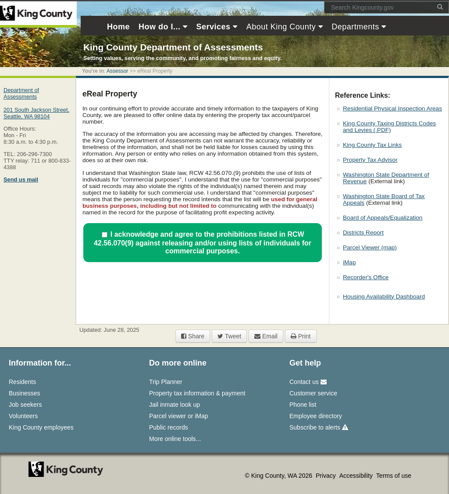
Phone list (302, 404)
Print (301, 336)
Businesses (24, 393)
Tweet (229, 336)
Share (192, 336)
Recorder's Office (365, 277)
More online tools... (175, 438)
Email (266, 336)
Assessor (117, 71)
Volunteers (23, 415)
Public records (168, 427)
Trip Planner (165, 381)
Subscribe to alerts (318, 427)
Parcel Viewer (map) (370, 247)
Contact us (308, 381)
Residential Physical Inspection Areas (392, 108)
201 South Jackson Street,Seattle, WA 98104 (36, 113)
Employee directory (315, 415)
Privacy (327, 475)
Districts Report (363, 232)
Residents (22, 381)
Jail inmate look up (174, 404)
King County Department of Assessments (173, 47)
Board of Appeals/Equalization (382, 217)
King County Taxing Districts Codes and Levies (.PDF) (389, 126)
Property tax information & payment (197, 393)
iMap (349, 262)
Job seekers (25, 404)
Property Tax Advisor (370, 159)
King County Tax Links (372, 145)
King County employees (41, 427)
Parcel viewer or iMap (178, 415)
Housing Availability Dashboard (384, 296)
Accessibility (356, 475)
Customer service (313, 393)
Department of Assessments (21, 93)
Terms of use (393, 475)
